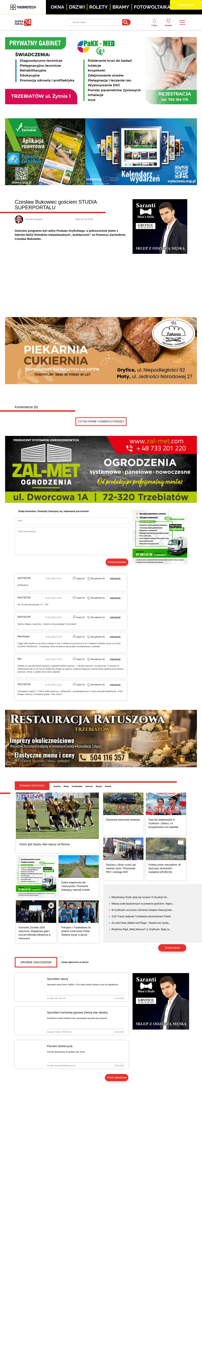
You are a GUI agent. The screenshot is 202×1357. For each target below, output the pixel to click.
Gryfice (57, 786)
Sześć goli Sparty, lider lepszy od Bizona (44, 844)
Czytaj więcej (172, 947)
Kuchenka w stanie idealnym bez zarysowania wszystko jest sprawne (77, 1018)
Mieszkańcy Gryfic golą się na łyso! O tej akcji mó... (140, 897)
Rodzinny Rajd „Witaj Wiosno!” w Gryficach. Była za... (141, 929)
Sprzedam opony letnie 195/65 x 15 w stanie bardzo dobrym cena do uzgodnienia (82, 984)
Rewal (108, 786)
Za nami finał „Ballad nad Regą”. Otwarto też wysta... (141, 922)
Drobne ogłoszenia (35, 962)
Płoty (66, 786)
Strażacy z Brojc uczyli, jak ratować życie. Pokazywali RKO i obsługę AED (121, 868)
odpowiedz (115, 578)
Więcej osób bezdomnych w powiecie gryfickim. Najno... (143, 903)
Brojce (99, 786)
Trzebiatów (77, 786)
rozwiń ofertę (186, 5)
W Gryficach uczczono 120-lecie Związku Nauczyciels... (143, 910)
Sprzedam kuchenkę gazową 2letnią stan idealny (77, 1012)
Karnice (89, 786)
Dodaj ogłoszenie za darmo (75, 962)
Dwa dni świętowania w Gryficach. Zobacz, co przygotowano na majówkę (163, 823)
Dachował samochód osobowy (123, 819)
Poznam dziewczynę (60, 1046)
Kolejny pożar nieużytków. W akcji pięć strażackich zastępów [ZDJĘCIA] (165, 868)
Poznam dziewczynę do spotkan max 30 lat (66, 1052)
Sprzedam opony (57, 978)
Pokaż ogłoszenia (117, 1077)
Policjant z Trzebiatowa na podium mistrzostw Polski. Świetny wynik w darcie (76, 931)
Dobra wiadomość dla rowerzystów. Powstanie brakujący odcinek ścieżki (75, 886)
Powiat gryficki (32, 785)
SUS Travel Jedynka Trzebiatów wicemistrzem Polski (141, 916)
